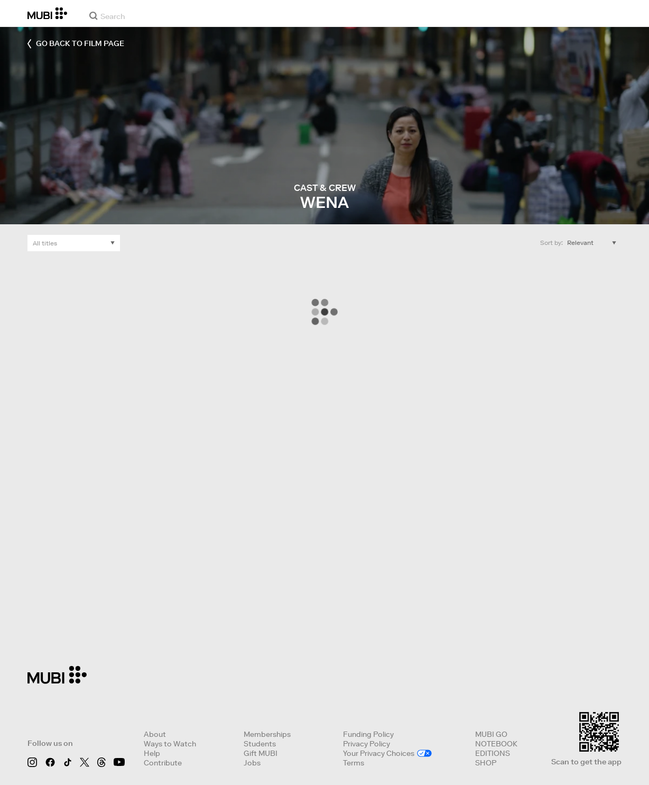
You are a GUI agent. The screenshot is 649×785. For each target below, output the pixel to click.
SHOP (485, 763)
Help (152, 753)
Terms (353, 763)
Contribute (163, 763)
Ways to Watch (170, 744)
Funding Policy (368, 734)
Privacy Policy (366, 744)
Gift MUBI (260, 753)
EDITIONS (492, 753)
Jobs (252, 763)
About (155, 734)
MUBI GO (491, 734)
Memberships (267, 734)
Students (260, 744)
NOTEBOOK (496, 744)
